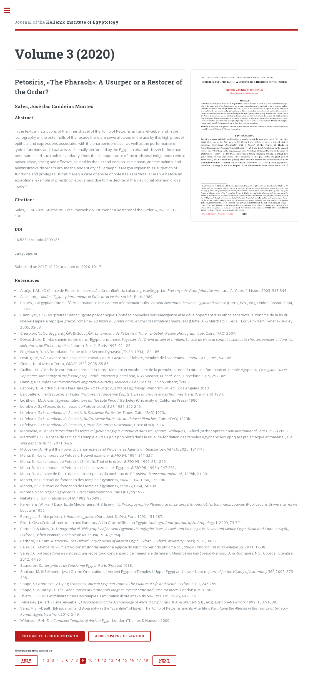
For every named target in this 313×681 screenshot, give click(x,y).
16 (132, 660)
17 (139, 660)
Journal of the (67, 22)
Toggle (10, 10)
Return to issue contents (49, 636)
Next (164, 660)
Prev (26, 660)
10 (90, 660)
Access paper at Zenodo (119, 636)
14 (118, 660)
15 (125, 660)
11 (97, 660)
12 (104, 660)
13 (111, 660)
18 (146, 660)
